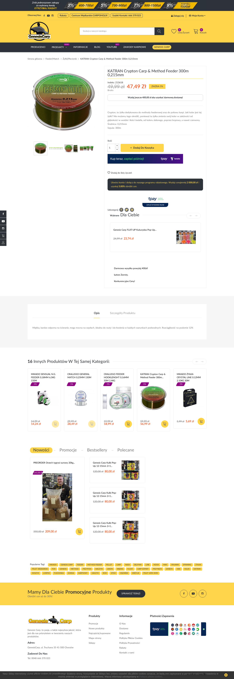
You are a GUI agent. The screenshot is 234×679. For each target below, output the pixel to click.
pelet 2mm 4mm (150, 573)
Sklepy (92, 643)
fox (53, 569)
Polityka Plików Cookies (131, 638)
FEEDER (80, 565)
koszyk (35, 573)
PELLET (109, 565)
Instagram (52, 15)
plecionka (59, 573)
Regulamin (124, 633)
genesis (63, 569)
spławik (175, 565)
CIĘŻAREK (124, 573)
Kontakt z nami (126, 653)
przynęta (157, 569)
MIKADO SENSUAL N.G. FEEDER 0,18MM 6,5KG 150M (43, 377)
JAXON (110, 569)
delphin (137, 565)
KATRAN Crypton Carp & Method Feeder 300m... (152, 376)
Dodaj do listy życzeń (120, 173)
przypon (87, 569)
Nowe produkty (96, 628)
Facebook (44, 15)
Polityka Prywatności (129, 643)
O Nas (122, 624)
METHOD (75, 569)
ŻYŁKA (198, 565)
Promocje (93, 624)
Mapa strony (95, 638)
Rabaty (63, 15)
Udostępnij (121, 210)
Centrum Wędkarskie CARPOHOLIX (89, 15)
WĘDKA (120, 569)
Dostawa (123, 628)
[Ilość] (111, 148)
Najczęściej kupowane (99, 633)
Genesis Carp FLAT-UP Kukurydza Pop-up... (134, 230)
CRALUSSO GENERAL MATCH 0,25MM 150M (79, 376)
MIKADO (53, 565)
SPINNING (187, 565)
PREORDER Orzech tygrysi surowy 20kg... (54, 463)
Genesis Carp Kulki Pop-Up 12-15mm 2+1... (105, 464)
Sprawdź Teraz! (130, 594)
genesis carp (67, 565)
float (130, 569)
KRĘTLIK (135, 573)
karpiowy (83, 573)
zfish (113, 573)
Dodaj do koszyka (143, 148)
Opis (97, 313)
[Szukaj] (122, 31)
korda (71, 573)
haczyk (95, 573)
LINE (147, 565)
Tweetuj (127, 210)
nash (127, 565)
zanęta (169, 569)
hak (178, 569)
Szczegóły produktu (122, 313)
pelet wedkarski (40, 569)
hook (156, 565)
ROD (105, 573)
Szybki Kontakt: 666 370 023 (126, 15)
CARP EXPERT (143, 569)
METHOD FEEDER (94, 565)
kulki (186, 569)
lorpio (46, 573)
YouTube (48, 15)
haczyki (99, 569)
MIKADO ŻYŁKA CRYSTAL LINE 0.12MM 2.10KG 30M (189, 377)
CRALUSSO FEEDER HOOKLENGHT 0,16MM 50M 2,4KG (116, 377)
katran (197, 569)
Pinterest (132, 210)
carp (118, 565)
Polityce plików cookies (150, 676)
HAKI (165, 565)
